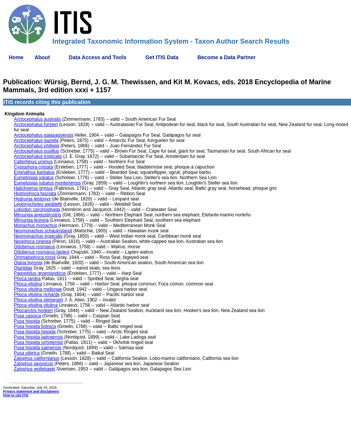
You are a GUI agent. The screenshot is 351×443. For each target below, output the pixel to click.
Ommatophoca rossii (34, 257)
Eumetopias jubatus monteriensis (47, 183)
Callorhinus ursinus (33, 161)
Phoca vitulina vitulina (35, 305)
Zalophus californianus (36, 358)
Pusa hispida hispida (34, 331)
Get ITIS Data (161, 57)
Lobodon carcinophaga (37, 209)
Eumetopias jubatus (34, 177)
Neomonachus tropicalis (38, 236)
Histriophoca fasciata (35, 193)
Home (16, 57)
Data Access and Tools (97, 57)
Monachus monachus (35, 225)
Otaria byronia (28, 262)
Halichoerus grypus (33, 188)
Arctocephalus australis (37, 119)
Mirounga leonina (31, 220)
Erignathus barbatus (34, 172)
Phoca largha (27, 278)
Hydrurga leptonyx (32, 199)
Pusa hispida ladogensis (38, 337)
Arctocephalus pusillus (36, 151)
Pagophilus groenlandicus (40, 273)
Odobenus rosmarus (34, 246)
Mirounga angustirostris (37, 215)
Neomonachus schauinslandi (43, 230)
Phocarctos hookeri (33, 310)
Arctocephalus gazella (36, 140)
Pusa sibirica (26, 353)
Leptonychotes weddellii (38, 204)
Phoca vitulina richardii (36, 294)
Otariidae (23, 268)
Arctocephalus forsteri (36, 124)
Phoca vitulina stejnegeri (38, 300)
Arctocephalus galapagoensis (43, 135)
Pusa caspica (27, 315)
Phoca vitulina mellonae (38, 289)
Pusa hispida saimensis (37, 347)
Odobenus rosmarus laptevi (41, 252)
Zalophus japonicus (33, 363)
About (42, 57)
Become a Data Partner (226, 57)
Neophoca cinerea (32, 241)
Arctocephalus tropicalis (38, 156)
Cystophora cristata (33, 167)
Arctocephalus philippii (36, 145)
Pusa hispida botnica (35, 326)
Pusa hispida (27, 321)
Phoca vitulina (28, 284)
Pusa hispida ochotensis (38, 342)
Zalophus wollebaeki (34, 369)
